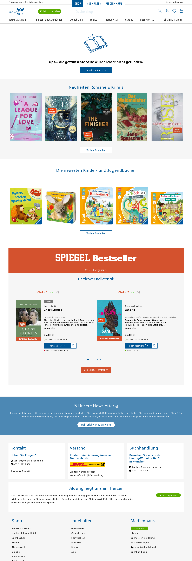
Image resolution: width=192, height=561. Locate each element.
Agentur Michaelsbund (143, 547)
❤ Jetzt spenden (50, 11)
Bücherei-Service (173, 19)
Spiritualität (78, 538)
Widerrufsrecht (78, 475)
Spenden (139, 528)
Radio (74, 547)
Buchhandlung (139, 552)
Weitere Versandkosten (82, 472)
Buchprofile (147, 19)
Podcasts (76, 542)
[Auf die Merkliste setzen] (74, 346)
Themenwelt (111, 19)
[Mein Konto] (167, 11)
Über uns (135, 533)
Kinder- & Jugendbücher (49, 19)
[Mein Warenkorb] (181, 11)
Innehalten (93, 4)
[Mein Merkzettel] (174, 11)
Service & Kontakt (174, 2)
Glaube (129, 19)
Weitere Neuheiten (96, 150)
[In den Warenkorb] (138, 346)
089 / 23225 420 (140, 470)
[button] (88, 359)
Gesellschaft (78, 528)
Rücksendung (95, 475)
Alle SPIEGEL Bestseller (96, 370)
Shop (78, 4)
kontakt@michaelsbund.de (28, 460)
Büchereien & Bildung (143, 538)
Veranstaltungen (140, 542)
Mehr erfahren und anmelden (96, 424)
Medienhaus (114, 4)
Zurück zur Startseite (96, 70)
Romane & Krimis (17, 19)
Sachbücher (76, 19)
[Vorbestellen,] (57, 346)
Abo (73, 552)
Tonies (93, 19)
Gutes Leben (78, 533)
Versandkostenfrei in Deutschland (27, 2)
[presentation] (10, 118)
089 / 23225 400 (22, 464)
